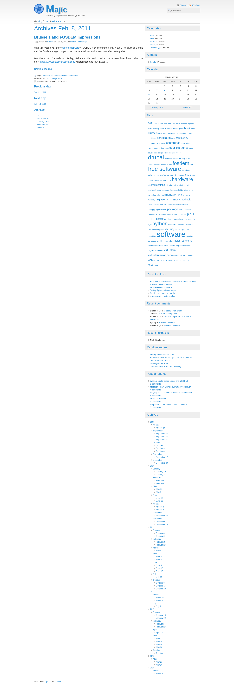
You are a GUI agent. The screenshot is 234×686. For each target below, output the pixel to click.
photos (183, 214)
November (157, 454)
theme (188, 240)
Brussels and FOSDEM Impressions (67, 37)
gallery (151, 175)
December (157, 460)
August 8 (160, 507)
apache (191, 124)
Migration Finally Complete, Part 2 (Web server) (170, 387)
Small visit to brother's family (162, 293)
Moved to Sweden (167, 322)
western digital (167, 260)
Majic (56, 9)
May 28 (159, 647)
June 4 (159, 565)
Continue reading (43, 69)
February (56, 21)
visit (173, 255)
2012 (152, 592)
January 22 (161, 618)
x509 (151, 264)
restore (181, 225)
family (150, 164)
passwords (152, 214)
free (191, 164)
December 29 (162, 463)
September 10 (162, 434)
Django (48, 681)
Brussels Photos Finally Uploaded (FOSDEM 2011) (172, 357)
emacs (176, 159)
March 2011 (42, 127)
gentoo (163, 175)
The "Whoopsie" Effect (160, 360)
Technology (81, 42)
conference (55, 76)
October (156, 442)
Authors (152, 54)
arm (150, 128)
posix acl (152, 219)
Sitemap (184, 5)
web (150, 260)
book (187, 128)
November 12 (162, 457)
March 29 (160, 597)
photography (174, 214)
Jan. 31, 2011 (40, 92)
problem (167, 219)
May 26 (159, 644)
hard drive (166, 180)
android (184, 124)
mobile (170, 200)
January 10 (161, 472)
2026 (152, 668)
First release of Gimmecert (161, 287)
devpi (160, 153)
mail (163, 195)
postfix (159, 219)
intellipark (152, 190)
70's (161, 124)
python (160, 223)
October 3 (160, 448)
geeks (156, 175)
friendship (186, 170)
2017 (156, 124)
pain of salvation (186, 209)
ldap (180, 189)
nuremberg (178, 204)
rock (150, 229)
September (158, 431)
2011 (46, 21)
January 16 (161, 615)
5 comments (155, 384)
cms (173, 138)
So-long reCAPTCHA (159, 363)
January (156, 469)
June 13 (159, 498)
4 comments (155, 390)
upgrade (179, 245)
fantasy (157, 164)
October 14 (161, 586)
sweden (169, 241)
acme (170, 124)
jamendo (165, 190)
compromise (153, 143)
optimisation (161, 209)
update (172, 245)
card (185, 133)
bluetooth (168, 128)
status (153, 241)
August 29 (160, 428)
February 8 (160, 542)
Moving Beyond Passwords (162, 355)
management (173, 194)
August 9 (160, 510)
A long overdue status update (162, 296)
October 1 (160, 445)
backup (156, 128)
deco (191, 148)
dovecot (177, 153)
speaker (189, 236)
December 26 (162, 524)
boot (193, 128)
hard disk (158, 180)
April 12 (159, 633)
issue (159, 190)
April (155, 630)
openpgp (152, 209)
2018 (152, 656)
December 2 (161, 521)
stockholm (161, 241)
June (155, 495)
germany (170, 175)
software (171, 234)
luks (158, 195)
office (185, 204)
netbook (186, 199)
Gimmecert (179, 175)
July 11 (159, 577)
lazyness (174, 190)
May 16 (159, 665)
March (155, 548)
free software (164, 169)
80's (165, 124)
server (177, 229)
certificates (164, 137)
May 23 (159, 489)
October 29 (161, 589)
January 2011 (43, 121)
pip (189, 214)
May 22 (159, 638)
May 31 (159, 492)
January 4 (160, 533)
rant (174, 224)
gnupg (150, 180)
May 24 (159, 556)
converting (185, 143)
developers (152, 153)
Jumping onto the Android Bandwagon (166, 366)
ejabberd (168, 159)
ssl (149, 241)
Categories (154, 28)
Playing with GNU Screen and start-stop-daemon (171, 393)
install (186, 185)
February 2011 (43, 124)
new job (163, 204)
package (172, 209)
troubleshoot (153, 245)
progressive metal (179, 219)
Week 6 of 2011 (44, 119)
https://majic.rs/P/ (54, 79)
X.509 (187, 260)
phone (166, 214)
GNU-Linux (190, 175)
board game (178, 128)
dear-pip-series (178, 147)
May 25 (159, 559)
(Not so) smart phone (173, 311)
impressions (73, 76)
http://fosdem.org (70, 47)
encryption (185, 158)
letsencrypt (188, 190)
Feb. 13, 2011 (40, 104)
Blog (40, 21)
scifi (154, 229)
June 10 (159, 568)
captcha (179, 133)
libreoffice (152, 195)
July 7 (158, 606)
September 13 (162, 436)
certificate (152, 138)
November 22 (162, 515)
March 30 (160, 551)
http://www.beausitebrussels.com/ (57, 61)
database (165, 148)
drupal (156, 157)
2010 (152, 466)
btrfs (160, 133)
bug (164, 133)
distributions (168, 153)
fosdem (64, 76)
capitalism (171, 133)
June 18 (159, 571)
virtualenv (170, 250)
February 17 (161, 483)
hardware (182, 179)
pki (193, 214)
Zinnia (58, 681)
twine (166, 245)
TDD (183, 241)
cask (190, 133)
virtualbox (159, 250)
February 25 (161, 627)
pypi (150, 225)
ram (170, 225)
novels (170, 204)
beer (162, 128)
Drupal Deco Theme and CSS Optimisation (168, 404)
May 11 (159, 662)
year (156, 265)
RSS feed (196, 5)
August (156, 425)
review (189, 224)
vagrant (151, 250)
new (157, 204)
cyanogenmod (154, 148)
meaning (186, 195)
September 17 (162, 439)
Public (73, 42)
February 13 (161, 545)
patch (160, 214)
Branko (50, 42)
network (151, 204)
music (177, 199)
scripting (160, 229)
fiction (169, 164)
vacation (186, 245)
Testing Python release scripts (163, 290)
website (156, 260)
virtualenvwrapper (159, 255)
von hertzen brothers (184, 255)
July (154, 574)
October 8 (160, 451)
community (182, 138)
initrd (181, 185)
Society (153, 44)
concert (162, 143)
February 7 (160, 480)
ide (149, 185)
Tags (150, 115)
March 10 (160, 674)
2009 (152, 422)
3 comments (155, 401)
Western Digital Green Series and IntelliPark (169, 381)
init (167, 185)
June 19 (159, 501)
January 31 (161, 475)
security (169, 229)
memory (151, 200)
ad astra (176, 124)
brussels (46, 76)
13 (149, 94)
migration (161, 199)
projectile (191, 219)
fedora (163, 164)
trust (161, 245)
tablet (177, 240)
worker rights (179, 260)
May (155, 486)
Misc (152, 39)
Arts (152, 36)
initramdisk (173, 185)
